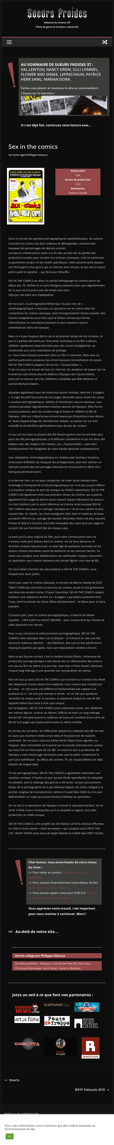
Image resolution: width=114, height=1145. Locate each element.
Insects (12, 1080)
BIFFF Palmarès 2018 (92, 1090)
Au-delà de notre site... (36, 931)
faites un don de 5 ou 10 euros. (48, 888)
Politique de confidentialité (22, 1114)
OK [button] (9, 1136)
